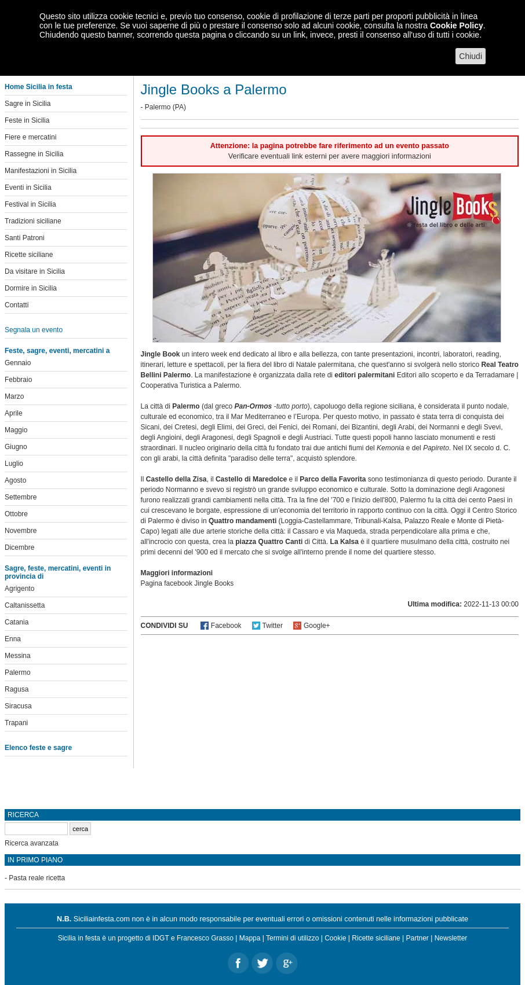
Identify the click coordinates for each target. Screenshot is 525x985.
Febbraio (18, 380)
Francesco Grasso (205, 938)
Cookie (335, 938)
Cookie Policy (456, 25)
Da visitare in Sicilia (35, 271)
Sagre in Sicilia (27, 104)
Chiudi (470, 56)
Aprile (14, 413)
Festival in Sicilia (30, 204)
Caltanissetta (25, 605)
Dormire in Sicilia (31, 288)
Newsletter (451, 938)
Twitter (272, 626)
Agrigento (19, 589)
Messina (18, 656)
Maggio (16, 430)
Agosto (15, 480)
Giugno (16, 447)
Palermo (158, 107)
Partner (417, 938)
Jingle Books (214, 583)
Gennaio (18, 363)
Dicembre (19, 547)
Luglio (14, 464)
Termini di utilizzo (292, 938)
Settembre (21, 497)
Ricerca (23, 815)
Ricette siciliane (29, 255)
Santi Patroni (25, 238)
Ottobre (16, 514)
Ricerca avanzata (32, 843)
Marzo (14, 396)
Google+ (317, 626)
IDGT (160, 938)
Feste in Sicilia (27, 120)
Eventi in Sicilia (28, 187)
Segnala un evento (34, 330)
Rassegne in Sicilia (34, 154)
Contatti (16, 305)
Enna (13, 639)
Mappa (250, 938)
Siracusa (18, 706)
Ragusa (16, 689)
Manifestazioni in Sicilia (40, 171)
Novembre (21, 531)
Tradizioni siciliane (33, 221)
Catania (16, 622)
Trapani (16, 723)
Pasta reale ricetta (37, 878)
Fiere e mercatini (30, 137)
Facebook (226, 626)
